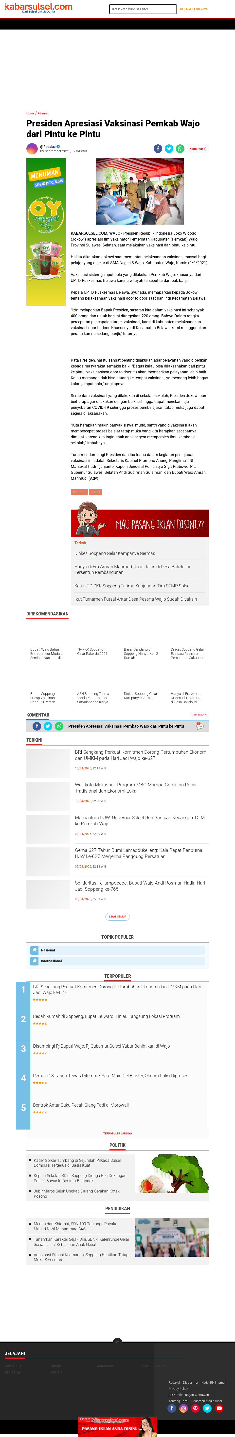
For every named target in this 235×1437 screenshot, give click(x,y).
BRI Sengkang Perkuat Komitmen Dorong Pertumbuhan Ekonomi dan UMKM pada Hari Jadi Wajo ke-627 (137, 762)
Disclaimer (192, 1384)
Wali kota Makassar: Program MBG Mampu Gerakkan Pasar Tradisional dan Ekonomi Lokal (140, 791)
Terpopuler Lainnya (117, 1135)
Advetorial (14, 1368)
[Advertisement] (117, 67)
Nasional (48, 951)
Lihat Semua (117, 917)
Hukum (61, 24)
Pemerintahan (154, 1368)
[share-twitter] (169, 148)
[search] (143, 9)
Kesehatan (125, 24)
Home (11, 24)
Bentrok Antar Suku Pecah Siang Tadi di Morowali (101, 1107)
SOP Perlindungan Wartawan (191, 1397)
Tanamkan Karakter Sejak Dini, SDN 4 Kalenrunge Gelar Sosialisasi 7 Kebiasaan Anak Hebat (81, 1243)
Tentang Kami (179, 1404)
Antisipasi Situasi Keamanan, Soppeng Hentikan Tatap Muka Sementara (81, 1259)
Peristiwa (81, 24)
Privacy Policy (209, 1391)
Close (85, 1419)
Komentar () (197, 149)
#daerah (47, 113)
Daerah (45, 24)
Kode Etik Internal (182, 1391)
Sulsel (96, 492)
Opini (169, 24)
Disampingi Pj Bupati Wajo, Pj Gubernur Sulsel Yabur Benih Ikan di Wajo (120, 1051)
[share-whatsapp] (180, 148)
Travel (184, 24)
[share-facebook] (158, 148)
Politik (27, 24)
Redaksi (175, 1384)
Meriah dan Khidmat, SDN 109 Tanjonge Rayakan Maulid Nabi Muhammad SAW (77, 1228)
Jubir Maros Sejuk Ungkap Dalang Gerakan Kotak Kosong (77, 1195)
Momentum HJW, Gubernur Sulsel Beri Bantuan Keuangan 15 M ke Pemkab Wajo (140, 823)
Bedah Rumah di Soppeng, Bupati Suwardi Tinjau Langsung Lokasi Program (121, 1021)
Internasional (51, 962)
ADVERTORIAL (149, 24)
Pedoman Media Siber (209, 1404)
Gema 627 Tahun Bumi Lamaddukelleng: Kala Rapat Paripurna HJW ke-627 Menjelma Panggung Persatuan (138, 860)
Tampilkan (199, 715)
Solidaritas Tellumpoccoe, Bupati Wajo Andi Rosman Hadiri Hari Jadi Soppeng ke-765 (135, 889)
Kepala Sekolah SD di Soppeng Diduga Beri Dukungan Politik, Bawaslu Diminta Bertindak (80, 1180)
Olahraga (103, 24)
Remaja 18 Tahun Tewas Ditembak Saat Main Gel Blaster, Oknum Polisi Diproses (120, 1081)
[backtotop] (118, 1344)
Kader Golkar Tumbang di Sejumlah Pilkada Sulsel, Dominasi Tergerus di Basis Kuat (78, 1164)
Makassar (104, 1368)
